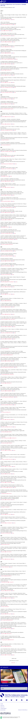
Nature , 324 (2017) (5, 176)
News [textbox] (2, 688)
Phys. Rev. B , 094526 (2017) (6, 181)
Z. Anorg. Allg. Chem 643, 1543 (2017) (7, 374)
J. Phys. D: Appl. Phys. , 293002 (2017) (7, 59)
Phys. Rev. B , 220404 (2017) (6, 124)
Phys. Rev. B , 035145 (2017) (6, 116)
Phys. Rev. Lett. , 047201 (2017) (7, 24)
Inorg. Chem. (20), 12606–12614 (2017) (8, 319)
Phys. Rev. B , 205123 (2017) (6, 590)
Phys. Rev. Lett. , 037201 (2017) (7, 130)
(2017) (7, 620)
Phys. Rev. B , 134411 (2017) (6, 75)
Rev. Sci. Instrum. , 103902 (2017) (7, 487)
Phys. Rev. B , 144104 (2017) (6, 383)
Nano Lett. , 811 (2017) (5, 544)
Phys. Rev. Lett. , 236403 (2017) (7, 207)
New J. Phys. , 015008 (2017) (6, 201)
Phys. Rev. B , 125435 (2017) (6, 156)
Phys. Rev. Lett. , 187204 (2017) (7, 244)
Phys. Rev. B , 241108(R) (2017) (6, 326)
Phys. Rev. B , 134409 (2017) (6, 70)
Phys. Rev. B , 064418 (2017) (6, 314)
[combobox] (14, 688)
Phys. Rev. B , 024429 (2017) (6, 19)
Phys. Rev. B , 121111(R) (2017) (6, 466)
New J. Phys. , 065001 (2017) (6, 35)
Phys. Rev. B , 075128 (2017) (6, 195)
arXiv (13, 19)
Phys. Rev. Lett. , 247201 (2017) (7, 87)
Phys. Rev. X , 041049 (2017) (6, 274)
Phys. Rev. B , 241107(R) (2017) (6, 450)
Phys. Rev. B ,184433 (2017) (6, 559)
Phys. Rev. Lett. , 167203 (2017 (7, 92)
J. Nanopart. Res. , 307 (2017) (6, 493)
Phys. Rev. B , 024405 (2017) (6, 300)
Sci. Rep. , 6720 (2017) (5, 348)
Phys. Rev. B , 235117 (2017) (6, 82)
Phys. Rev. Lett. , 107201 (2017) (7, 459)
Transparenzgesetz (3, 708)
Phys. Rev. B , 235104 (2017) (6, 212)
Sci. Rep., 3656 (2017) (5, 606)
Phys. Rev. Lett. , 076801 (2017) (7, 233)
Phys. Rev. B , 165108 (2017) (6, 499)
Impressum (2, 705)
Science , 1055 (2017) (5, 30)
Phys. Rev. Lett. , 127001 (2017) (7, 151)
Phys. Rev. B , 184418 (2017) (6, 419)
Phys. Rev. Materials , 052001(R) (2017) (7, 239)
